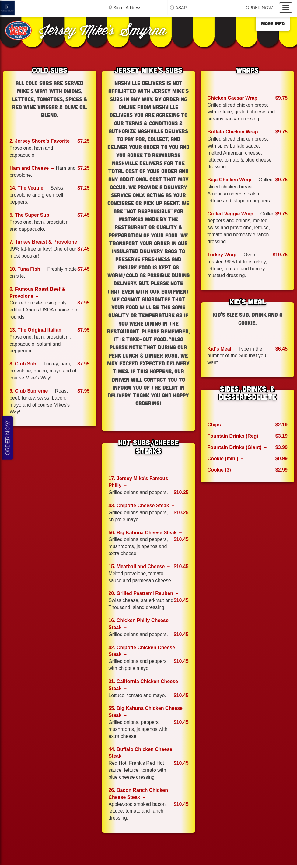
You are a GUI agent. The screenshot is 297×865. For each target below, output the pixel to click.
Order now (259, 7)
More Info (273, 23)
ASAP (181, 7)
